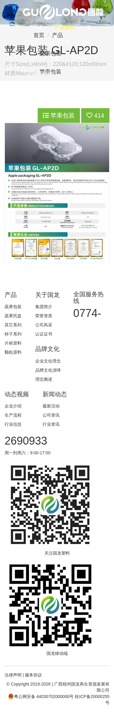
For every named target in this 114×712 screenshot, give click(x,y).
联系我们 (81, 57)
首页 (38, 27)
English (46, 73)
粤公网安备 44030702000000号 (41, 696)
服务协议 (33, 674)
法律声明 (13, 674)
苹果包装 (59, 115)
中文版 (29, 73)
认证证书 (60, 42)
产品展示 (64, 27)
